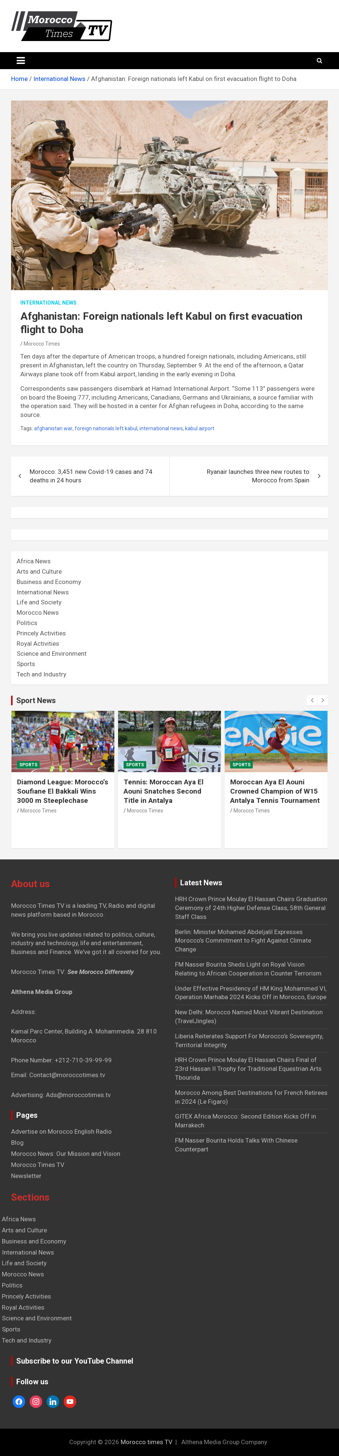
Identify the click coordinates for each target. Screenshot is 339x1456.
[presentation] (312, 700)
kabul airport (199, 428)
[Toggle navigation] (20, 60)
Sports (26, 664)
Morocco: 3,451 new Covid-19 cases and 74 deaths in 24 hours (91, 476)
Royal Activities (38, 643)
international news (161, 428)
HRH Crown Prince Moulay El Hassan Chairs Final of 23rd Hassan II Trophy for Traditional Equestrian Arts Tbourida (248, 1068)
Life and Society (39, 602)
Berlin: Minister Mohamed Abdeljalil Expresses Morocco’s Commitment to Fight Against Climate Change (243, 940)
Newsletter (26, 1176)
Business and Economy (49, 582)
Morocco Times (42, 344)
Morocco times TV (146, 1442)
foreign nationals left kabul (106, 428)
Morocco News (38, 612)
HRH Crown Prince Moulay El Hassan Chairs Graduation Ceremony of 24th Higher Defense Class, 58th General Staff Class (251, 907)
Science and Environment (52, 653)
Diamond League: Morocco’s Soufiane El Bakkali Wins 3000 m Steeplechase (62, 791)
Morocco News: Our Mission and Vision (65, 1153)
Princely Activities (41, 633)
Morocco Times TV (37, 1164)
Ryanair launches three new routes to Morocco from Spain (258, 476)
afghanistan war (53, 428)
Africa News (34, 561)
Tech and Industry (41, 674)
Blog (17, 1142)
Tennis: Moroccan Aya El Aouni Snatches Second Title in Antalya (164, 791)
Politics (27, 623)
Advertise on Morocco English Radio (61, 1131)
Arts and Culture (39, 571)
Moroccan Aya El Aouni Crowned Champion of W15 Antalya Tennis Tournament (275, 791)
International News (48, 303)
